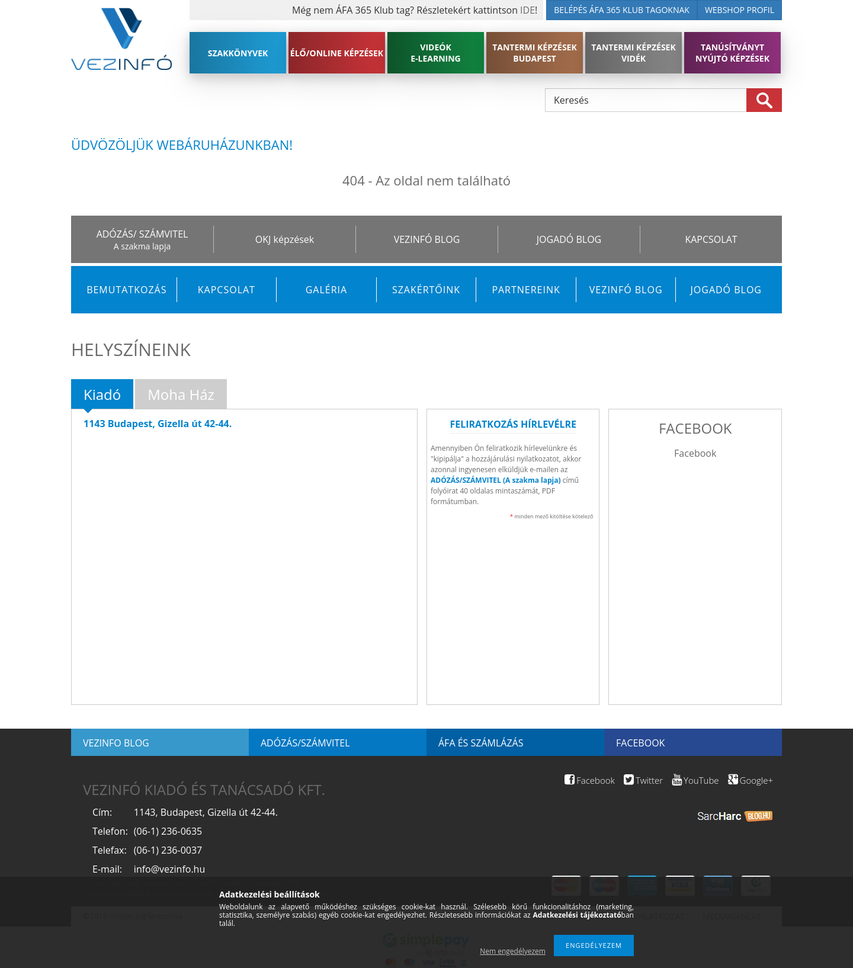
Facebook (695, 453)
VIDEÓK (436, 52)
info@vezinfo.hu (169, 869)
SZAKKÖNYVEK (238, 53)
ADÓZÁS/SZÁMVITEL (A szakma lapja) (496, 480)
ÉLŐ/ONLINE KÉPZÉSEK (336, 53)
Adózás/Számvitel (305, 742)
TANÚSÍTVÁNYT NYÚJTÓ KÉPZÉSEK (732, 52)
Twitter (643, 780)
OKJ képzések (284, 239)
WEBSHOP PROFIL (739, 9)
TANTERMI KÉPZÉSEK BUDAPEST (534, 52)
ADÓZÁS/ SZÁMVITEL (142, 234)
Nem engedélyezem (513, 951)
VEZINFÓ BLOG (427, 239)
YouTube (695, 780)
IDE (527, 10)
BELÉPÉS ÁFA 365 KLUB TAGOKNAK (622, 9)
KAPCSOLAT (711, 239)
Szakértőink (426, 289)
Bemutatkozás (126, 289)
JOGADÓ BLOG (569, 239)
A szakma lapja (142, 246)
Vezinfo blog (116, 742)
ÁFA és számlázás (480, 742)
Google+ (750, 780)
